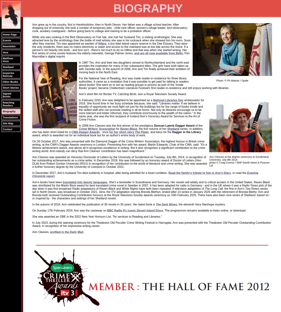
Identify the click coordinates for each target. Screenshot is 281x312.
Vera (5, 52)
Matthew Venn (8, 60)
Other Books (10, 81)
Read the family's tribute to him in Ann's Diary (199, 172)
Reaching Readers (8, 104)
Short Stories (11, 87)
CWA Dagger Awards (86, 132)
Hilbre (102, 43)
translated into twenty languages (85, 182)
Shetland (8, 67)
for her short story (129, 132)
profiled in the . (67, 232)
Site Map (8, 123)
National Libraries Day (168, 100)
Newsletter (9, 46)
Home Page (10, 34)
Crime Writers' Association (97, 128)
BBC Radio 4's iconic (135, 210)
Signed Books (7, 95)
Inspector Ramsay (8, 74)
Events (7, 40)
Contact (7, 129)
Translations (10, 117)
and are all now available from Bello (158, 53)
